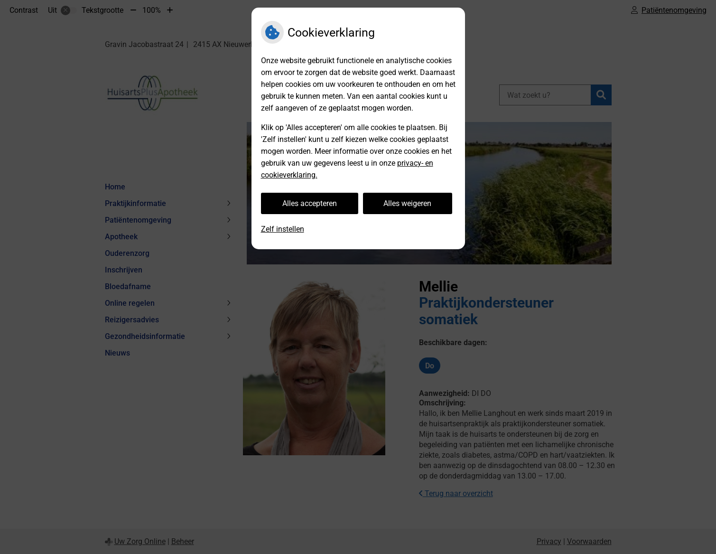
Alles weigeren (407, 203)
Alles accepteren (309, 203)
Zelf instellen (282, 229)
